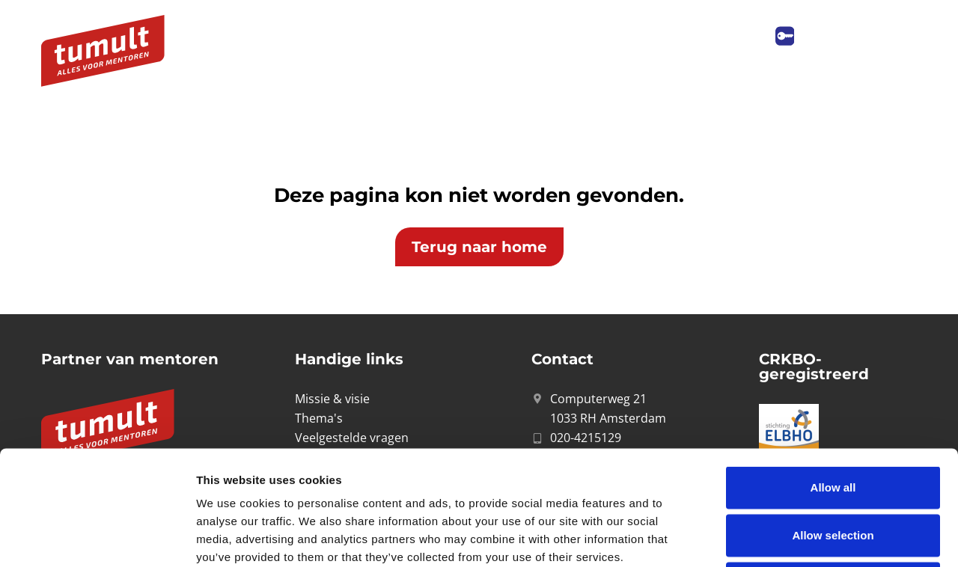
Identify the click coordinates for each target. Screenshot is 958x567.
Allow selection (832, 420)
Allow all (833, 373)
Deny (833, 468)
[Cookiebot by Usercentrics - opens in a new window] (96, 538)
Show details (785, 537)
